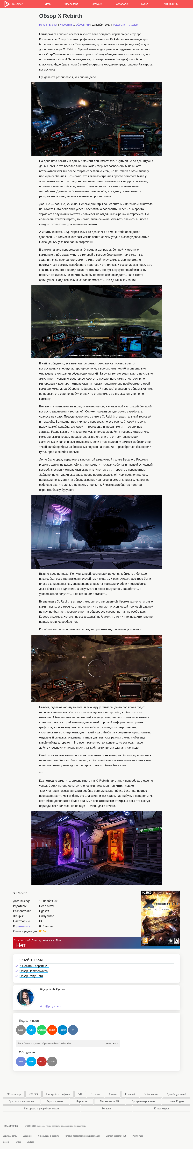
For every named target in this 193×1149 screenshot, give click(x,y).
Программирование (143, 1101)
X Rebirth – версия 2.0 (34, 966)
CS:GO (33, 1094)
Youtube (41, 1061)
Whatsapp (41, 1030)
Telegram (62, 1030)
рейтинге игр (24, 926)
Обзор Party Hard (31, 976)
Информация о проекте (48, 1136)
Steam (52, 1061)
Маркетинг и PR (109, 1101)
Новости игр (67, 24)
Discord (20, 1061)
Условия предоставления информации (82, 1136)
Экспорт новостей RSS (116, 1136)
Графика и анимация (21, 1101)
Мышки (106, 1108)
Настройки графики (58, 1094)
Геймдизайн (151, 1094)
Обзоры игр (83, 24)
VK (72, 1030)
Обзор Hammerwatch (34, 971)
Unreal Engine (176, 1101)
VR (80, 1094)
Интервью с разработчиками (41, 1108)
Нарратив (82, 1101)
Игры (48, 4)
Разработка (122, 4)
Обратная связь (10, 1136)
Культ (144, 4)
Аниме (112, 1094)
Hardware (96, 4)
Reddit (52, 1030)
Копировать (112, 1042)
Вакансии (27, 1136)
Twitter (31, 1030)
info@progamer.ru (78, 1126)
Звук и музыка (55, 1101)
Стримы (95, 1094)
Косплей (130, 1094)
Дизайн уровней (176, 1094)
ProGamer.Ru (11, 1125)
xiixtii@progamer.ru (51, 1006)
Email (20, 1030)
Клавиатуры (161, 1108)
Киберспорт (71, 4)
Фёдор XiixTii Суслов (125, 24)
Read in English (48, 24)
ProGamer (13, 4)
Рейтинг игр (137, 1136)
